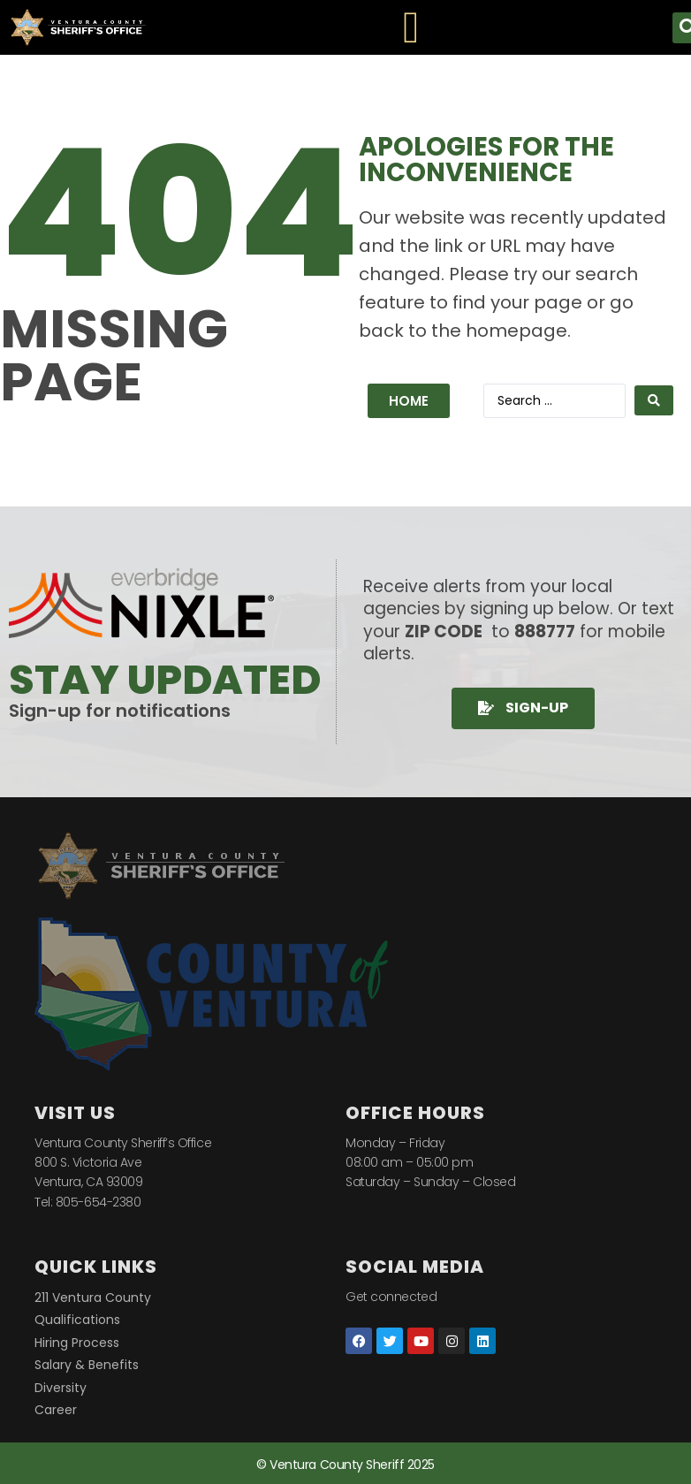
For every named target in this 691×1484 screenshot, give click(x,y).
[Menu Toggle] (411, 27)
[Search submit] (653, 400)
